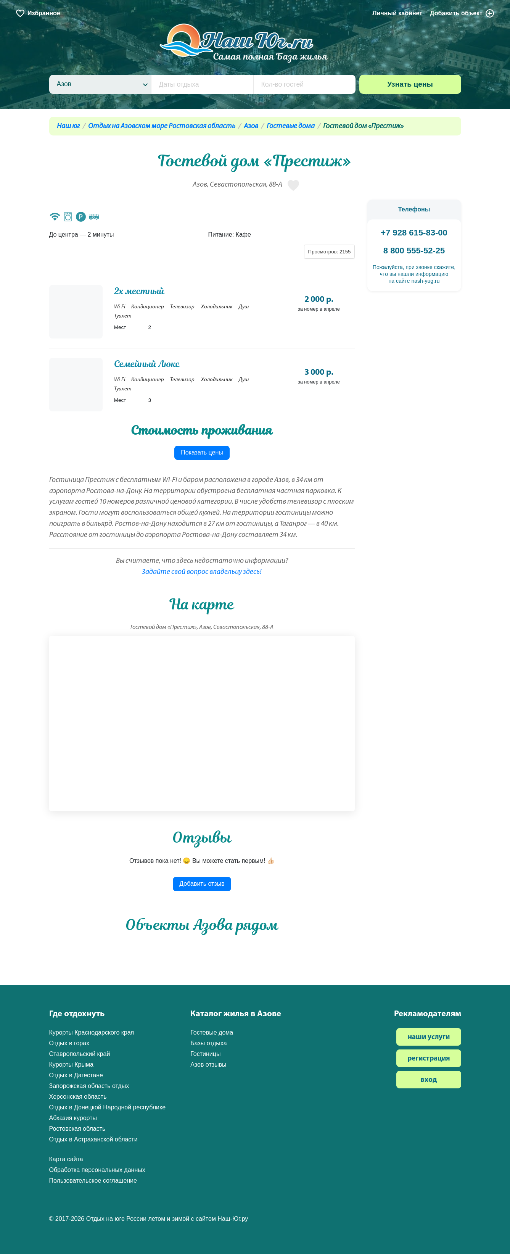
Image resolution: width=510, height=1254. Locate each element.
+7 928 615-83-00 (414, 232)
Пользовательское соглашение (93, 1180)
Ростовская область (77, 1128)
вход (428, 1080)
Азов (251, 126)
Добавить (462, 13)
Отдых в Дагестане (76, 1075)
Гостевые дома (291, 126)
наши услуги (429, 1037)
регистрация (428, 1058)
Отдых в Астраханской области (93, 1139)
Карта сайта (66, 1159)
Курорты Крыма (71, 1064)
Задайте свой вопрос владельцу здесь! (202, 572)
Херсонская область (78, 1096)
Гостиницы (205, 1054)
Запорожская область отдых (89, 1086)
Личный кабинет (397, 13)
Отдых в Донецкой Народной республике (107, 1107)
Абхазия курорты (73, 1118)
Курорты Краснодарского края (91, 1032)
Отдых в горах (69, 1043)
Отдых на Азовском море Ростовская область (161, 126)
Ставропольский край (79, 1054)
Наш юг (68, 126)
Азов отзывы (208, 1064)
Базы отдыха (208, 1043)
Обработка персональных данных (97, 1170)
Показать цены (202, 452)
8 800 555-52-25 (414, 250)
